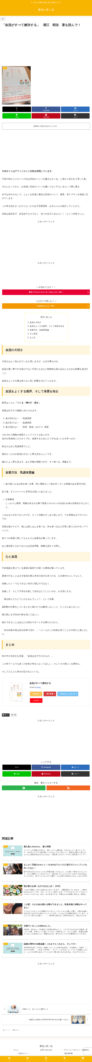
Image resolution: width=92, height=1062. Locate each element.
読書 (14, 715)
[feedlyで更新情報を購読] (24, 788)
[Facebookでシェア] (46, 109)
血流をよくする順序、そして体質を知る (47, 326)
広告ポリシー (23, 1054)
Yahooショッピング (67, 694)
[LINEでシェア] (16, 116)
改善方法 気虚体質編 (39, 330)
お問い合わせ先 (46, 1051)
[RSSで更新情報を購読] (68, 788)
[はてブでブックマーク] (75, 109)
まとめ (32, 338)
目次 (42, 317)
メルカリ (36, 701)
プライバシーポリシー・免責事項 (76, 1051)
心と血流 (33, 334)
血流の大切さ (35, 322)
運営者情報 (68, 1054)
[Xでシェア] (16, 109)
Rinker (39, 688)
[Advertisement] (46, 45)
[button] (75, 116)
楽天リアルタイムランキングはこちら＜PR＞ (46, 292)
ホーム (15, 1051)
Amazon (36, 694)
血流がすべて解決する (40, 684)
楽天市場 (49, 694)
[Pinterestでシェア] (46, 116)
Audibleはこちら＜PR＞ (46, 306)
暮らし (6, 715)
